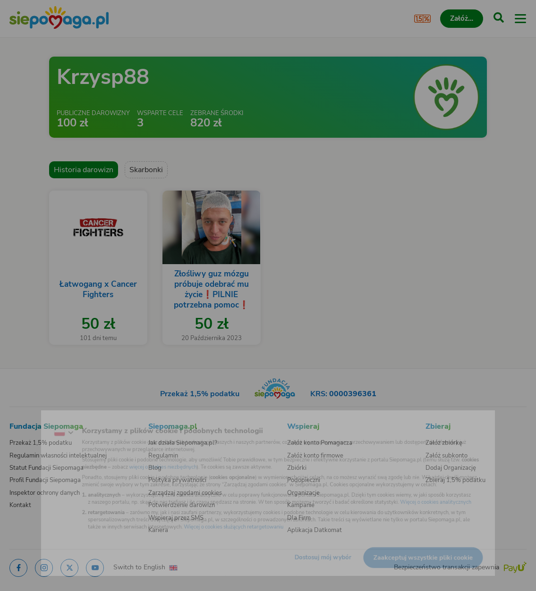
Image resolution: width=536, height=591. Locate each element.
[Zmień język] (26, 421)
